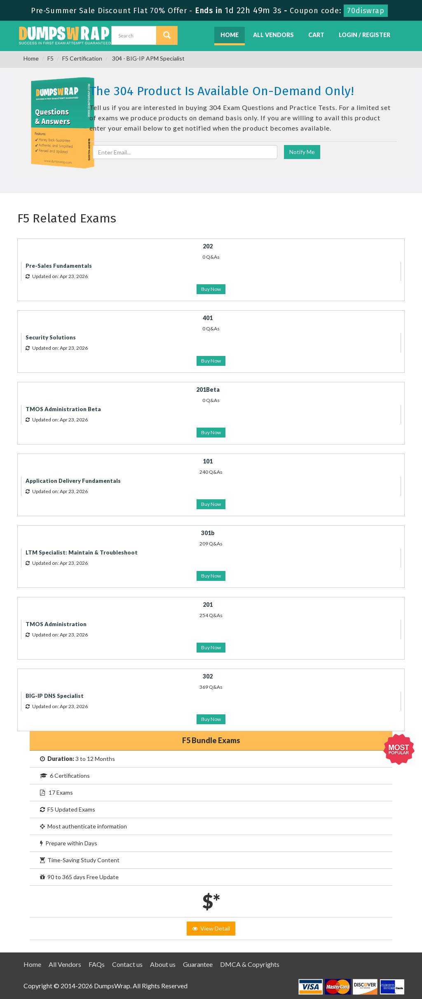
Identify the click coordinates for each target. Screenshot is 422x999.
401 (208, 317)
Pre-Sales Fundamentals (59, 265)
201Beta (208, 389)
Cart (316, 34)
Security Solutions (51, 337)
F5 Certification (82, 58)
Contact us (127, 964)
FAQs (97, 964)
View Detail (211, 928)
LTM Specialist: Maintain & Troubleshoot (82, 552)
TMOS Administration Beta (63, 409)
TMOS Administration (56, 624)
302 (208, 676)
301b (208, 532)
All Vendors (273, 34)
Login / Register (364, 34)
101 (208, 461)
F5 (50, 58)
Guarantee (198, 964)
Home (229, 34)
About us (163, 964)
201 (208, 604)
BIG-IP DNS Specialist (55, 696)
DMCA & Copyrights (249, 964)
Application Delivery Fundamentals (73, 480)
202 (208, 246)
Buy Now (211, 289)
